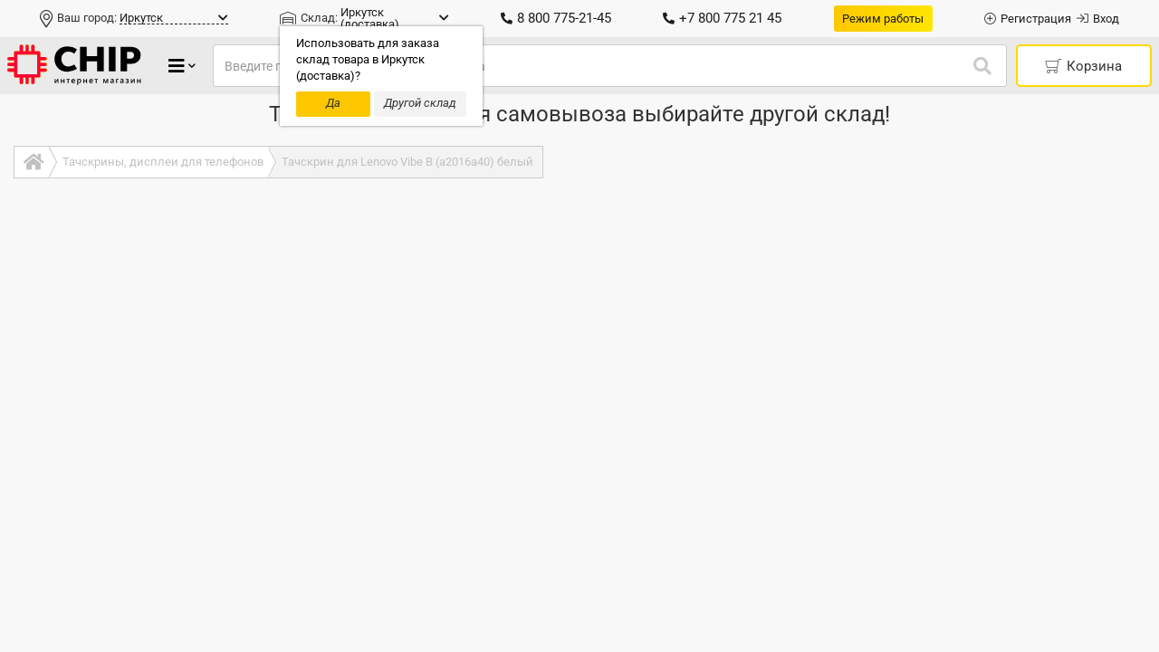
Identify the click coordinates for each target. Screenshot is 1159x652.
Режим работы (883, 18)
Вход (1098, 18)
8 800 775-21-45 (556, 18)
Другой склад (420, 103)
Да (333, 103)
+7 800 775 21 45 (722, 18)
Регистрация (1027, 18)
